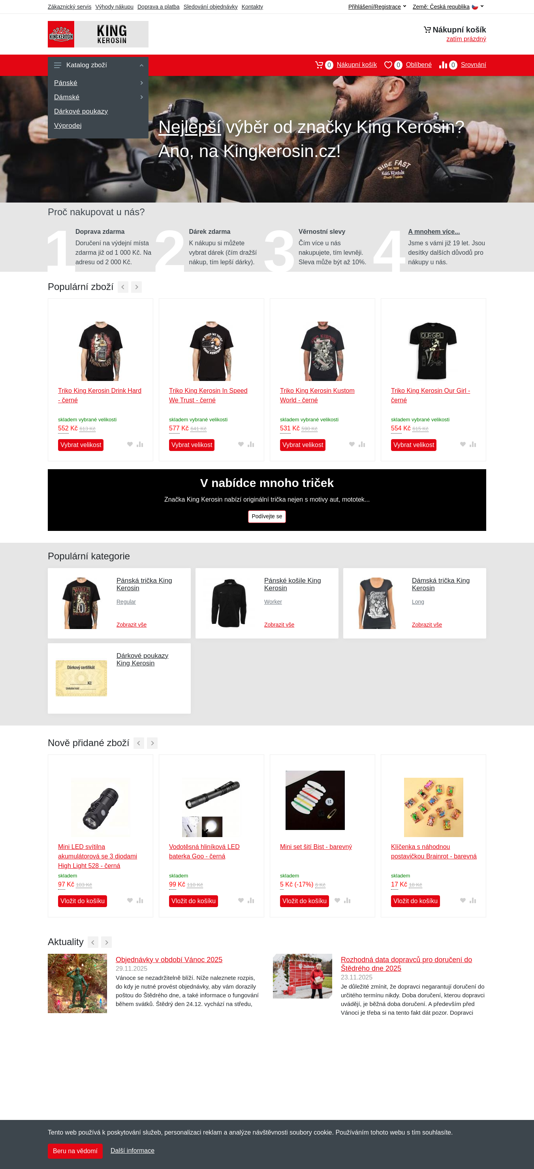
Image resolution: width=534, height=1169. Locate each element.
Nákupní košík (342, 65)
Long (418, 602)
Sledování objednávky (211, 7)
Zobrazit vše (132, 624)
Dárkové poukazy (81, 111)
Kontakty (252, 7)
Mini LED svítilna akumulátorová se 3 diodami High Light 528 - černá (97, 856)
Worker (273, 602)
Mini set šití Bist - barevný (316, 846)
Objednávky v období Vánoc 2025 (169, 960)
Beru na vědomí (75, 1151)
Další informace (132, 1150)
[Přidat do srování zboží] (140, 444)
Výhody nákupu (114, 7)
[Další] (136, 287)
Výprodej (68, 125)
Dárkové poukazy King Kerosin (142, 659)
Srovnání (459, 65)
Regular (126, 602)
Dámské (98, 97)
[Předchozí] (123, 287)
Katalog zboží (98, 65)
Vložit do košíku (82, 901)
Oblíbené (404, 65)
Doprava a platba (158, 7)
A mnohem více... (434, 231)
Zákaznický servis (69, 7)
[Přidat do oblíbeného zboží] (130, 444)
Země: (448, 7)
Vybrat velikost (80, 444)
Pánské (98, 83)
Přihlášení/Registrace (377, 6)
